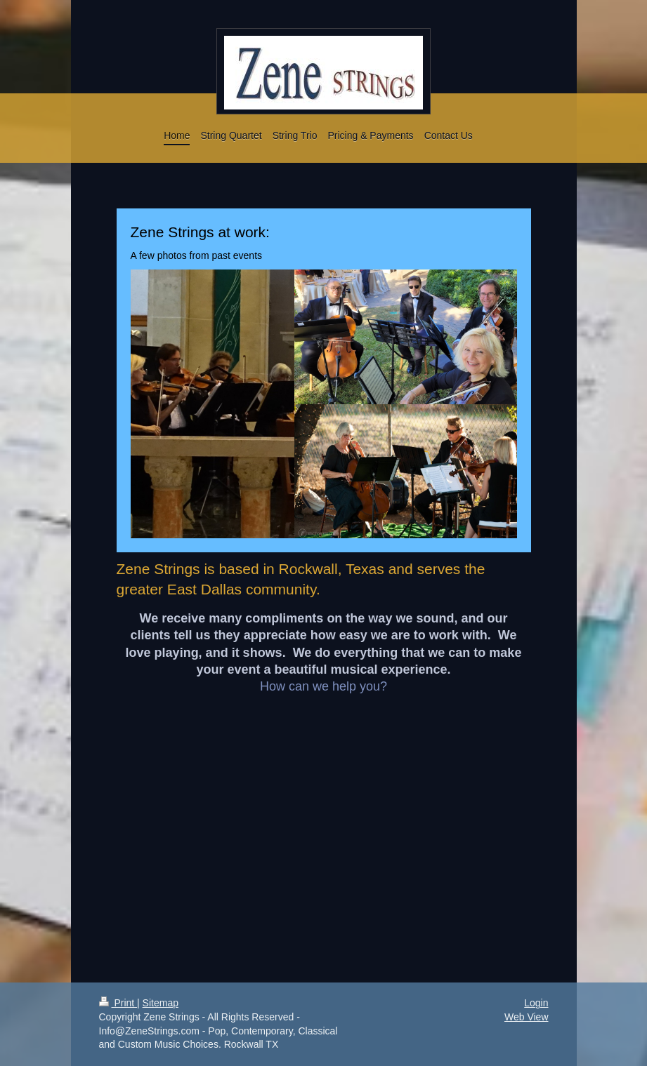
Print (118, 1002)
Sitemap (160, 1002)
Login (536, 1002)
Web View (526, 1016)
